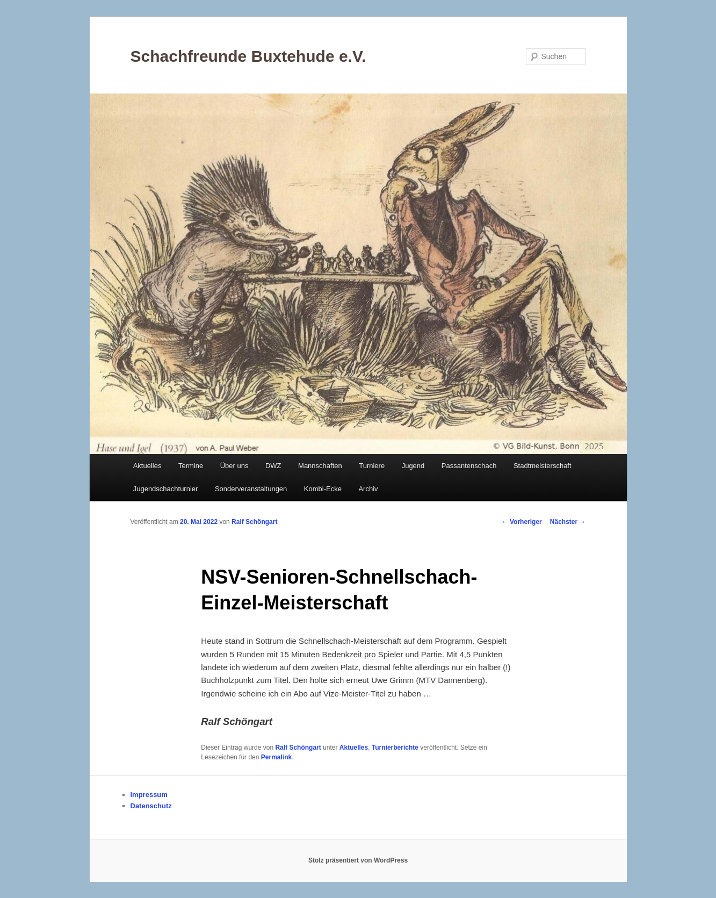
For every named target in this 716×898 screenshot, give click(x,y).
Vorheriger (522, 522)
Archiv (368, 489)
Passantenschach (469, 466)
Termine (190, 466)
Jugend (413, 466)
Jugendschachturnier (165, 489)
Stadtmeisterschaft (543, 466)
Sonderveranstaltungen (251, 489)
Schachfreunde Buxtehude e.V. (248, 56)
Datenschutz (151, 806)
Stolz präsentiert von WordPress (358, 860)
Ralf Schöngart (254, 522)
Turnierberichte (395, 747)
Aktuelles (147, 466)
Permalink (276, 757)
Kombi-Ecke (323, 489)
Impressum (149, 795)
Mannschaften (320, 466)
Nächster (568, 522)
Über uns (234, 466)
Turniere (372, 466)
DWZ (273, 466)
